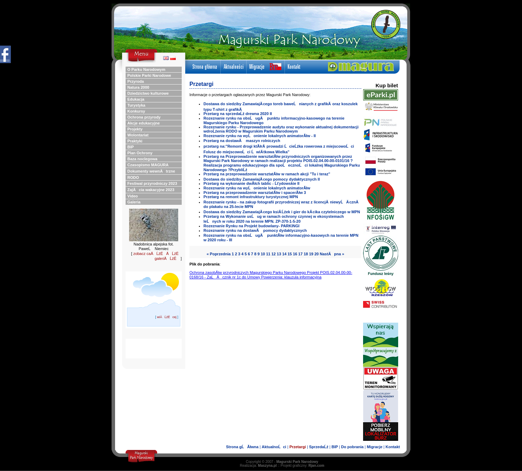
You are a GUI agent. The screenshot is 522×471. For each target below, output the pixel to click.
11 (268, 254)
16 (295, 254)
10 (263, 254)
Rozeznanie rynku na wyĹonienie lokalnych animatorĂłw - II (259, 136)
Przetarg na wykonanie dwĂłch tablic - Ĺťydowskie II (251, 183)
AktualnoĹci (274, 447)
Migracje (374, 447)
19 (311, 254)
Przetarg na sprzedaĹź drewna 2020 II (237, 114)
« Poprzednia (218, 254)
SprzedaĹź (318, 447)
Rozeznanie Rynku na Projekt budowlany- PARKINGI (251, 226)
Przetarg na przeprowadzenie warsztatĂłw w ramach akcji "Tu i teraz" (266, 174)
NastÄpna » (332, 254)
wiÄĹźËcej (166, 317)
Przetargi (297, 447)
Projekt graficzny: (302, 465)
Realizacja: (258, 465)
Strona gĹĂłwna (242, 447)
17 (300, 254)
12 (274, 254)
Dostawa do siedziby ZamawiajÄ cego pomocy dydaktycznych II (261, 179)
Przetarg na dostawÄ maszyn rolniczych (241, 141)
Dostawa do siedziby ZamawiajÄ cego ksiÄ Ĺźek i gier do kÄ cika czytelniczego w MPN (281, 212)
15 (290, 254)
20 (316, 254)
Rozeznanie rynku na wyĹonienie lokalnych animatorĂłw (256, 188)
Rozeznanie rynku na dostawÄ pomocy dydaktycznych (255, 230)
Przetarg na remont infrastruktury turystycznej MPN (250, 197)
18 (306, 254)
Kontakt (393, 447)
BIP (335, 447)
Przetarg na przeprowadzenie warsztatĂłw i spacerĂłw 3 (254, 192)
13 (279, 254)
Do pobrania (352, 447)
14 (284, 254)
